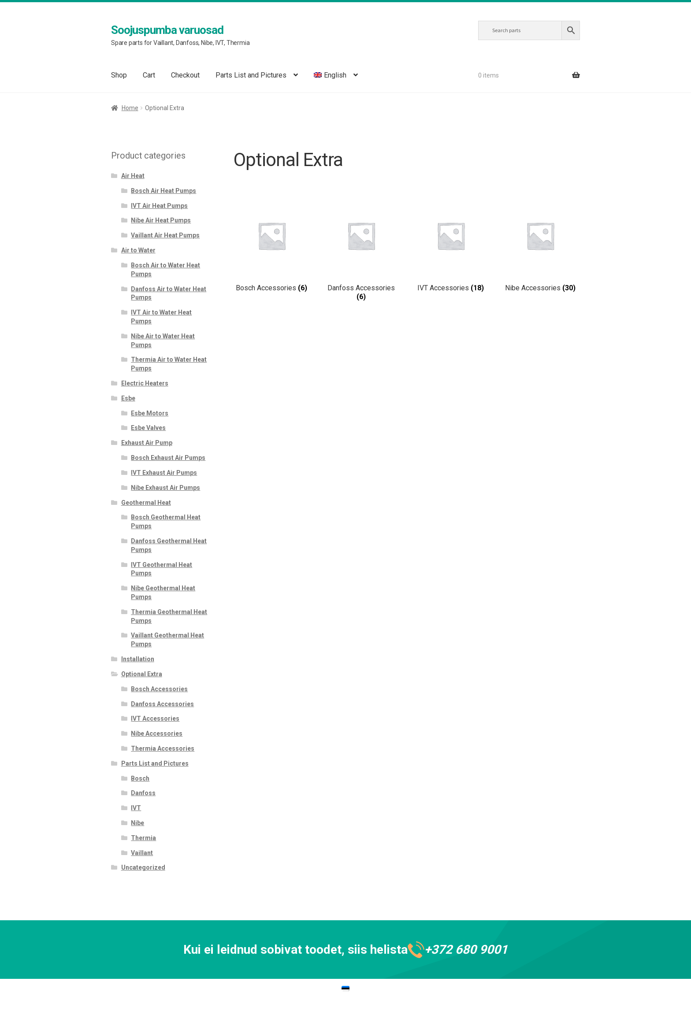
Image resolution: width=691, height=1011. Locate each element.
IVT (136, 807)
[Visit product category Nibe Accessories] (540, 244)
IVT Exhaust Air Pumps (164, 472)
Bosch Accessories (159, 689)
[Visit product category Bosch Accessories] (272, 244)
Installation (137, 659)
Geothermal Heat (146, 502)
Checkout (185, 75)
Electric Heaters (144, 383)
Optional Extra (141, 674)
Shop (119, 75)
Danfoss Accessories (162, 703)
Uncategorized (143, 867)
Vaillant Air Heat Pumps (165, 235)
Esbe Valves (148, 427)
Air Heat (133, 175)
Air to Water (138, 250)
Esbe (128, 398)
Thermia (143, 837)
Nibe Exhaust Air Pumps (165, 487)
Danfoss (143, 792)
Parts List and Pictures (250, 75)
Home (130, 107)
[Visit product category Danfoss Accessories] (361, 249)
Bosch (140, 778)
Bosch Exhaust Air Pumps (168, 457)
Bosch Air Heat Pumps (163, 190)
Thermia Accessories (162, 748)
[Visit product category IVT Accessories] (450, 244)
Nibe (137, 822)
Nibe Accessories (156, 733)
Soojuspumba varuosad (167, 30)
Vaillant (142, 852)
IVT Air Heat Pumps (159, 205)
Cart (149, 75)
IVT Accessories (155, 718)
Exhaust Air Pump (146, 442)
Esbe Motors (149, 413)
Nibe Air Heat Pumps (161, 220)
